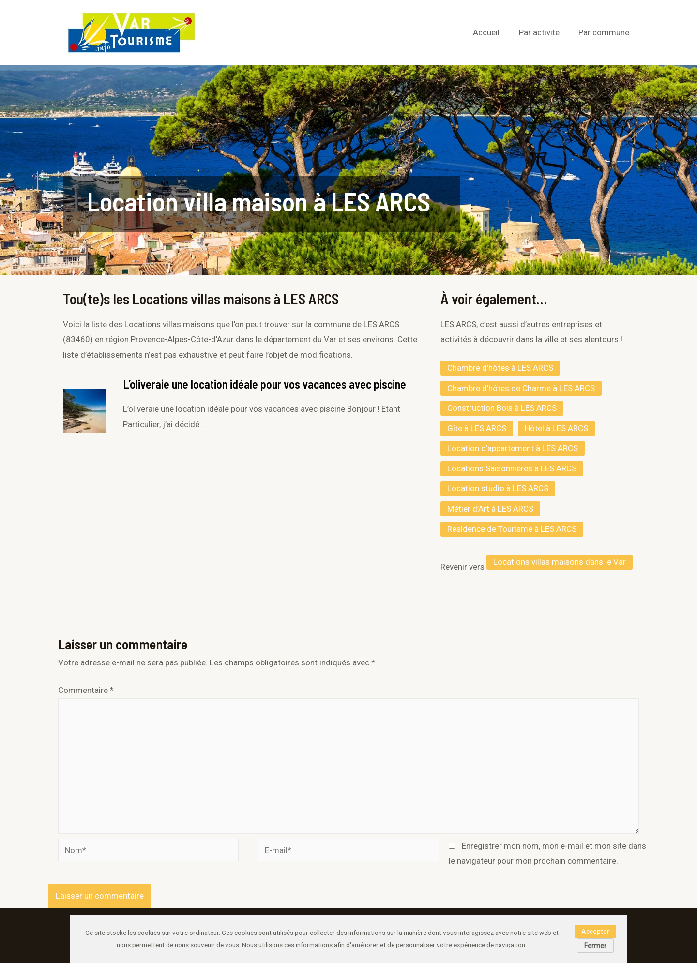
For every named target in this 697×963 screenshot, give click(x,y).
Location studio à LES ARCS (497, 488)
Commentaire (86, 690)
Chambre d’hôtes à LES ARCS (500, 368)
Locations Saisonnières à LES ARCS (511, 468)
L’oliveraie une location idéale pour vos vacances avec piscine (264, 384)
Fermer (595, 945)
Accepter (595, 931)
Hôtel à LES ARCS (556, 428)
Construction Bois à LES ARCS (502, 408)
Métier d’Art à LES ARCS (490, 508)
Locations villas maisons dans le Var (559, 562)
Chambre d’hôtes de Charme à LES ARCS (521, 388)
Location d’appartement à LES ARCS (512, 448)
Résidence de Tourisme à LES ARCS (511, 529)
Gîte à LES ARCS (476, 428)
